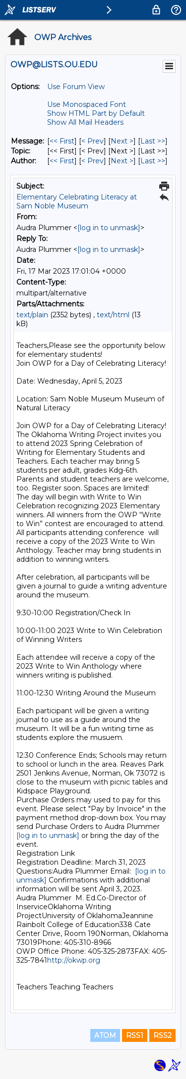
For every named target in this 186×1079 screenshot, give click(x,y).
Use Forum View (76, 86)
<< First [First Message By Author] (62, 160)
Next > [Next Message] (122, 141)
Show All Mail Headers (85, 122)
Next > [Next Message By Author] (122, 160)
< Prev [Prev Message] (92, 141)
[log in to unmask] (108, 227)
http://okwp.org (74, 960)
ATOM (105, 1035)
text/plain (32, 314)
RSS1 (134, 1035)
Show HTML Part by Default (96, 113)
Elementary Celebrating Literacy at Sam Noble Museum (76, 201)
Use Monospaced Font (86, 104)
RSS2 (162, 1035)
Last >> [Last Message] (152, 141)
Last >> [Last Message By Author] (152, 160)
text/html (113, 314)
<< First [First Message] (62, 141)
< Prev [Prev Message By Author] (92, 160)
